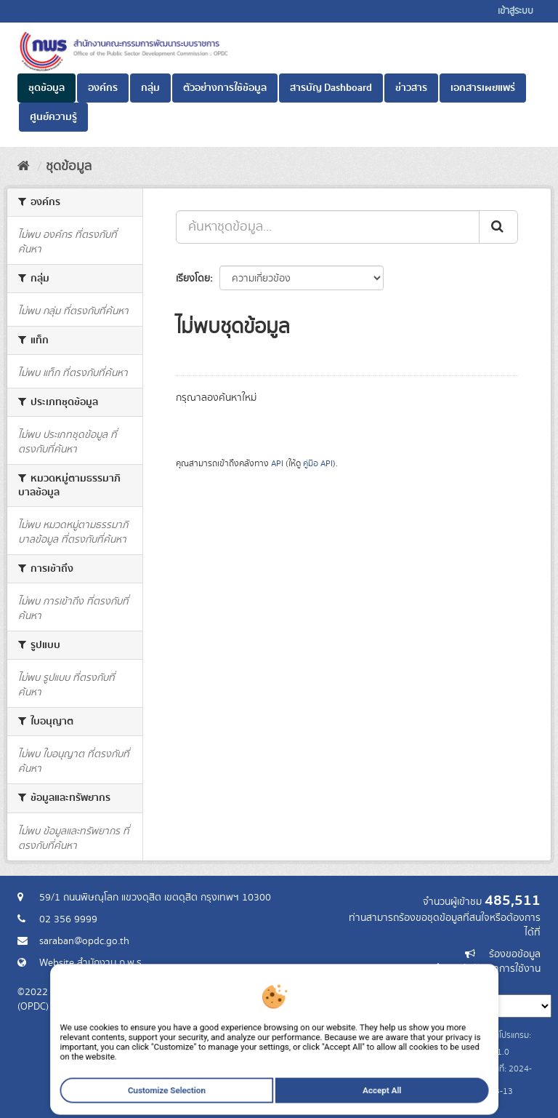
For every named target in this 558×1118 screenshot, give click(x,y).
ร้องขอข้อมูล (515, 954)
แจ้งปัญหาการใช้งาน (499, 969)
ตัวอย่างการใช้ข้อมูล (225, 88)
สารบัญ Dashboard (331, 88)
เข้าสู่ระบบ (515, 11)
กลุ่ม (150, 88)
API (277, 464)
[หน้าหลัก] (23, 166)
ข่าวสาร (411, 88)
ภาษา (336, 983)
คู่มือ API (318, 464)
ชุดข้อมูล (46, 88)
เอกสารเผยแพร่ (482, 88)
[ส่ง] (498, 227)
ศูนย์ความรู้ (53, 117)
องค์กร (103, 88)
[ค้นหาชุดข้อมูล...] (328, 227)
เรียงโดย (193, 278)
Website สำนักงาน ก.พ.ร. (91, 963)
